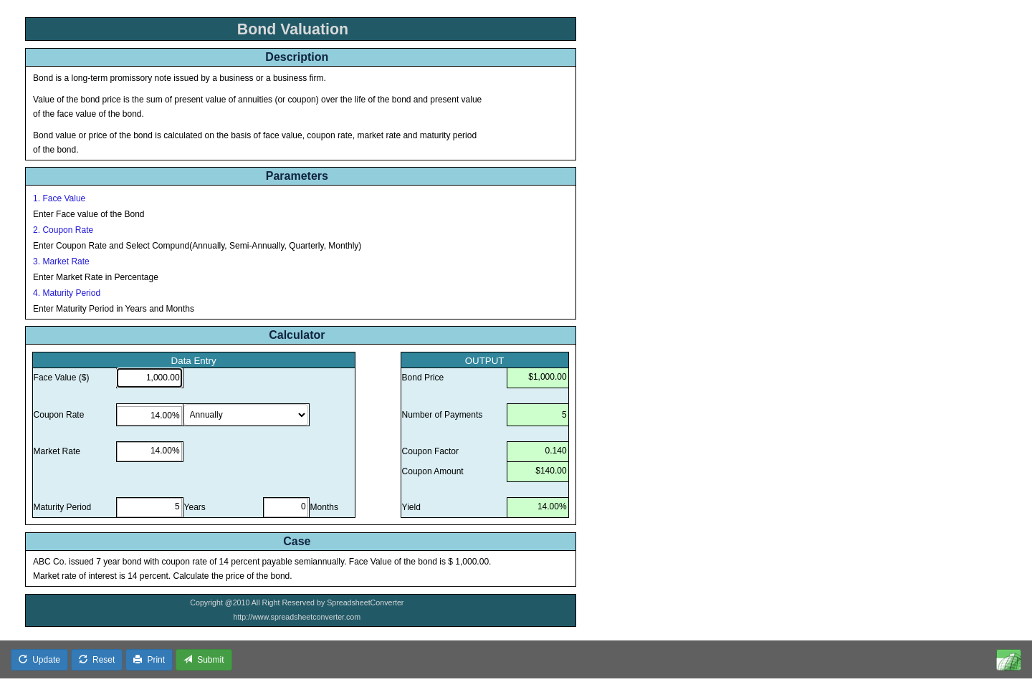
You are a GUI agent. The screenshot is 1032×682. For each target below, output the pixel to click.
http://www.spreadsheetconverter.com (296, 617)
